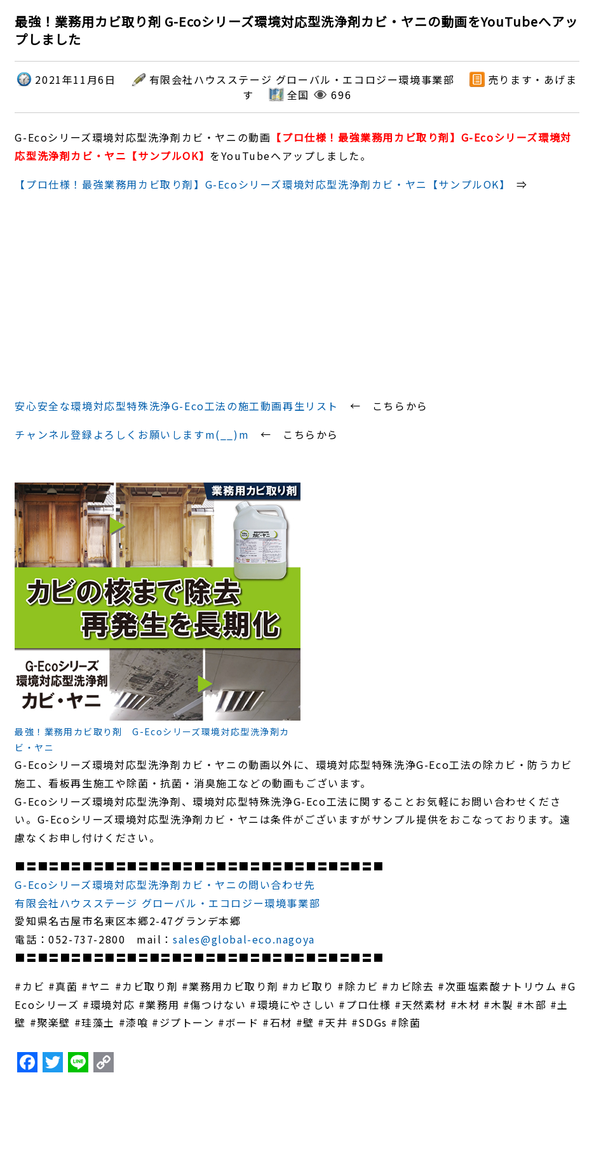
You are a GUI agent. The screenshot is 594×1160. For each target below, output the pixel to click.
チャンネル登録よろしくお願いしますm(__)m (132, 434)
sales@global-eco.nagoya (244, 939)
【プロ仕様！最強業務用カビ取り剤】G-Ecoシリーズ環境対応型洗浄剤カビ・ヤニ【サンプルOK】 (260, 184)
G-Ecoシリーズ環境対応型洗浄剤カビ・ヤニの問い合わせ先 (165, 884)
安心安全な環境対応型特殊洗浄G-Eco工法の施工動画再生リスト (177, 405)
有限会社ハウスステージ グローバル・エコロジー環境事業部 (167, 902)
